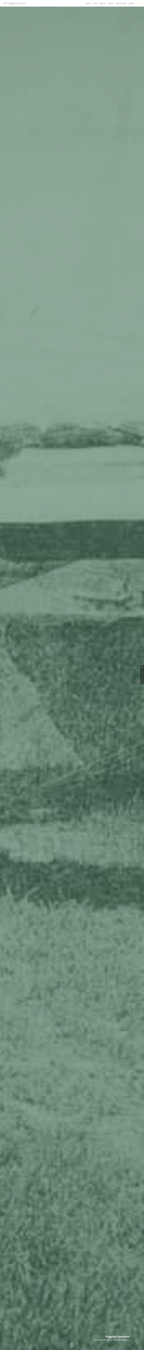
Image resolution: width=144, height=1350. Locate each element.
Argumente (102, 3)
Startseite (88, 3)
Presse (95, 3)
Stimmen (110, 3)
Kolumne (131, 3)
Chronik (139, 3)
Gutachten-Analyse (121, 3)
